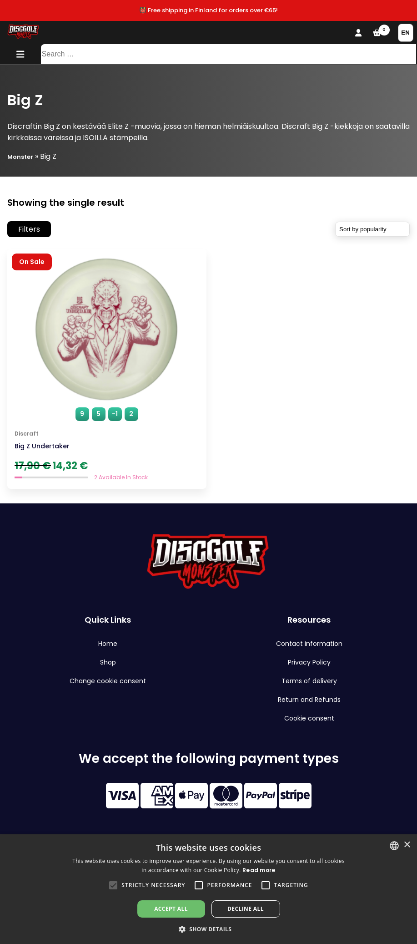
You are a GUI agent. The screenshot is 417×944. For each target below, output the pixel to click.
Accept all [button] (171, 909)
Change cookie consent (108, 680)
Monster (20, 156)
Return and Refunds (309, 699)
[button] (113, 885)
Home (107, 643)
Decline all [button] (245, 909)
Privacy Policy (309, 662)
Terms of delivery (309, 680)
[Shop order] (372, 229)
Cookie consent (309, 718)
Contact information (309, 643)
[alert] (208, 889)
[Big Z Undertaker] (106, 369)
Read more (259, 870)
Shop (108, 662)
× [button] (406, 845)
